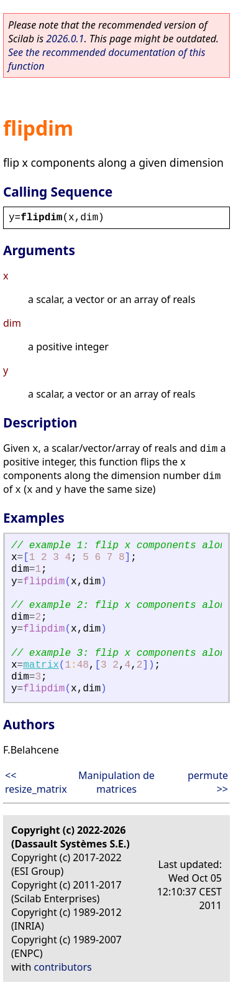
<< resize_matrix (36, 782)
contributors (63, 967)
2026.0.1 (65, 38)
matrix (41, 665)
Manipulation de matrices (116, 782)
